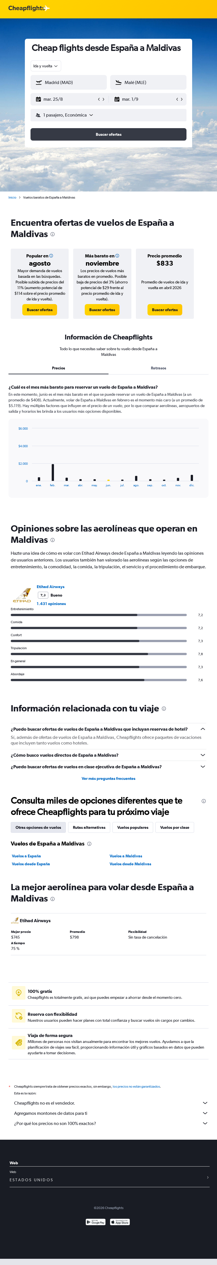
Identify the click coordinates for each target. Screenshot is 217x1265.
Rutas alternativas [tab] (89, 827)
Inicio (12, 197)
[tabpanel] (108, 446)
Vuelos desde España (31, 864)
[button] (66, 99)
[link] (39, 309)
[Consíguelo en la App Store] (119, 1228)
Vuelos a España (26, 856)
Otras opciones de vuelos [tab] (38, 827)
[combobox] (46, 66)
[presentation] (52, 234)
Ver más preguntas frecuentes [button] (108, 778)
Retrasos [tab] (158, 368)
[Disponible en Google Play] (95, 1228)
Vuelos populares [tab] (132, 827)
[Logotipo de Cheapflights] (26, 8)
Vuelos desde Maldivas (130, 864)
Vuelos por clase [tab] (174, 827)
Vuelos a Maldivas (126, 856)
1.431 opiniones (51, 603)
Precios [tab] (58, 368)
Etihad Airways (50, 586)
